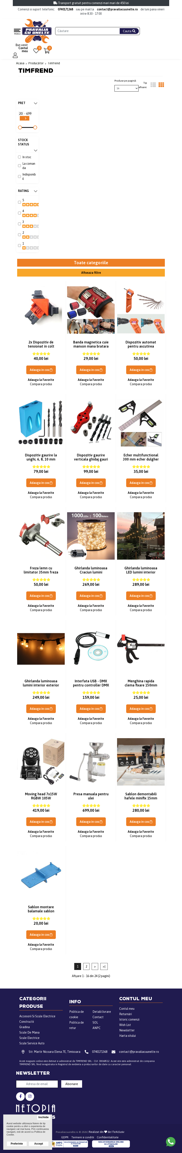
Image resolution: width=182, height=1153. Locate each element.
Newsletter (127, 1030)
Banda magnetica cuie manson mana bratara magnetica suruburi (91, 346)
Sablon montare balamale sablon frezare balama (41, 911)
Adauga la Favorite (41, 380)
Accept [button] (38, 1143)
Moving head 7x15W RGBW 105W (41, 796)
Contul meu (126, 1008)
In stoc (26, 157)
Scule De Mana (29, 1032)
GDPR (64, 1137)
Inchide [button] (43, 1117)
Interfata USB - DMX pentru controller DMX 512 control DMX (91, 685)
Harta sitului (127, 1035)
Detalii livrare (102, 1011)
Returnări (125, 1014)
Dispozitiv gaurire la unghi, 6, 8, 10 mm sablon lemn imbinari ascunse (41, 461)
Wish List (125, 1025)
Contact (98, 1017)
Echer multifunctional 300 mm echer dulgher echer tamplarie (141, 459)
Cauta (129, 31)
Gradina (24, 1027)
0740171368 (65, 9)
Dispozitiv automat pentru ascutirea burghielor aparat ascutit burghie (141, 348)
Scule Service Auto (32, 1043)
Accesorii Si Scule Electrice (37, 1016)
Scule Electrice (29, 1038)
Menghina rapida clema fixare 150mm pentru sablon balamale (141, 687)
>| (104, 966)
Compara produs (41, 384)
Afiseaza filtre (91, 272)
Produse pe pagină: (125, 80)
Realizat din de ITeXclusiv (106, 1132)
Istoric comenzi (129, 1019)
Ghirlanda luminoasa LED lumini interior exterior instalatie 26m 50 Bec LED (140, 574)
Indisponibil (29, 176)
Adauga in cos (41, 370)
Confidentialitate (108, 1137)
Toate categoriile (91, 262)
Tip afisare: (143, 85)
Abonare (71, 1084)
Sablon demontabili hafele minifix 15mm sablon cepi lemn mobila (140, 800)
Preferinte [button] (17, 1143)
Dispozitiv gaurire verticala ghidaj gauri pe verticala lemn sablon (91, 461)
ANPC (97, 1028)
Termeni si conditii (82, 1137)
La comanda (28, 166)
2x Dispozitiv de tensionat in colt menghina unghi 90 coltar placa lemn (41, 348)
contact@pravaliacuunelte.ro (117, 9)
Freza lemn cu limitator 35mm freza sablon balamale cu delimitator (41, 574)
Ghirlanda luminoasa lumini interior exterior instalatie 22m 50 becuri (41, 687)
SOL (95, 1022)
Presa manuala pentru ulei (91, 796)
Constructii (26, 1021)
